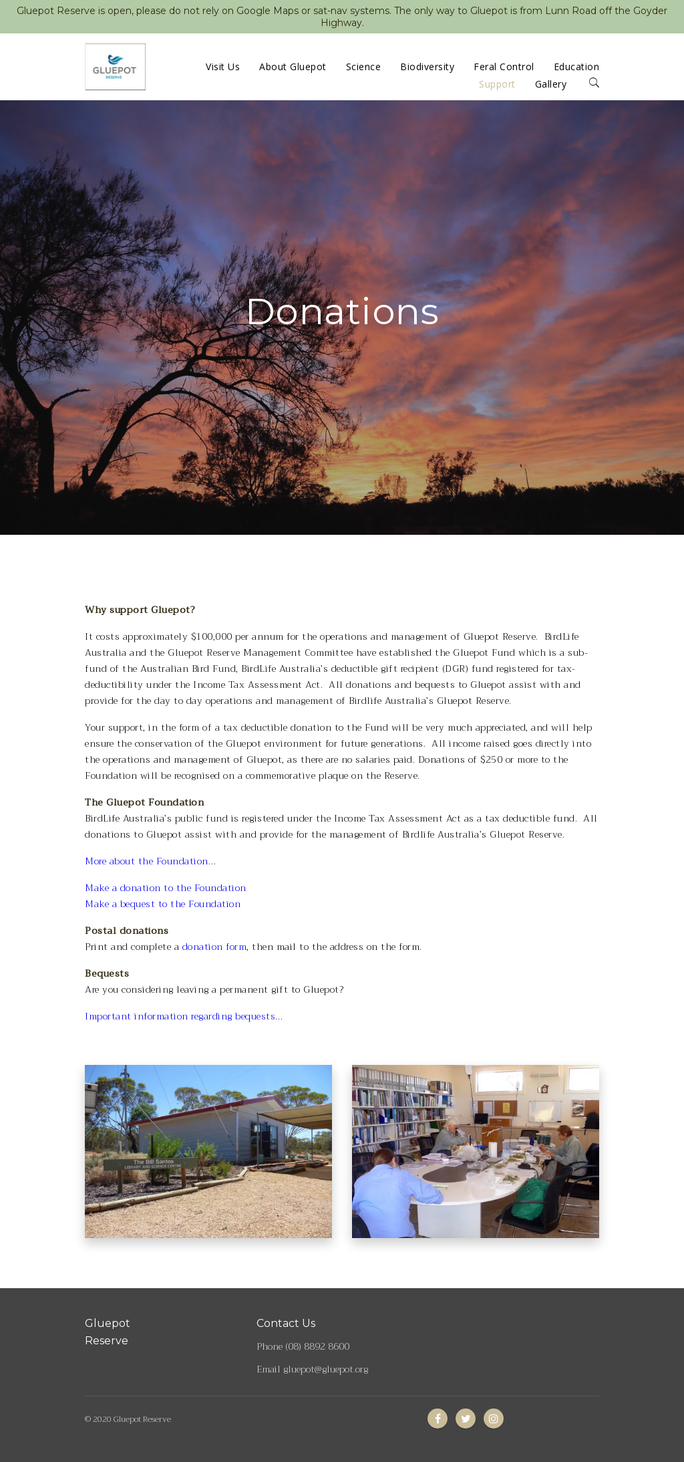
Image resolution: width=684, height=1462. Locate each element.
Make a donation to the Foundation (165, 888)
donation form (214, 947)
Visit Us (223, 66)
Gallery (551, 84)
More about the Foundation (146, 861)
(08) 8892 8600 (317, 1346)
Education (577, 66)
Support (497, 84)
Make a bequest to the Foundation (162, 904)
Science (363, 66)
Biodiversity (427, 66)
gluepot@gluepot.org (325, 1369)
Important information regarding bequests (180, 1016)
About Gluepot (293, 66)
